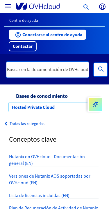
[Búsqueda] (100, 69)
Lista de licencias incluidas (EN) (39, 195)
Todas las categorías (24, 123)
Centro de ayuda (23, 20)
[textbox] (47, 69)
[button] (47, 35)
